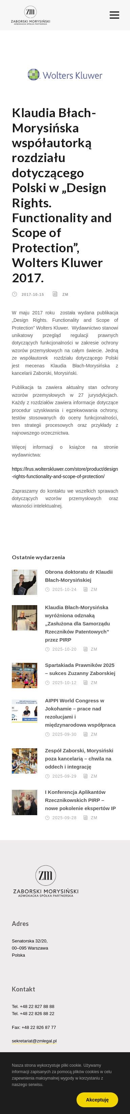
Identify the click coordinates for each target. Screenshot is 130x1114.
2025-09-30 (64, 734)
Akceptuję (97, 1100)
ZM (65, 294)
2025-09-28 (64, 817)
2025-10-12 (64, 682)
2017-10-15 (33, 294)
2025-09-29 (64, 776)
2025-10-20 (64, 649)
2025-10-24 (64, 589)
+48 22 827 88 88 (37, 1006)
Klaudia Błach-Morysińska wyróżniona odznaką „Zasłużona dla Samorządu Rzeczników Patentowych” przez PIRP (77, 623)
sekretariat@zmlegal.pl (34, 1040)
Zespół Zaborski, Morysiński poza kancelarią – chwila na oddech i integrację (79, 759)
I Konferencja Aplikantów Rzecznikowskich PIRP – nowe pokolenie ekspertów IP (80, 800)
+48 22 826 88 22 (37, 1013)
